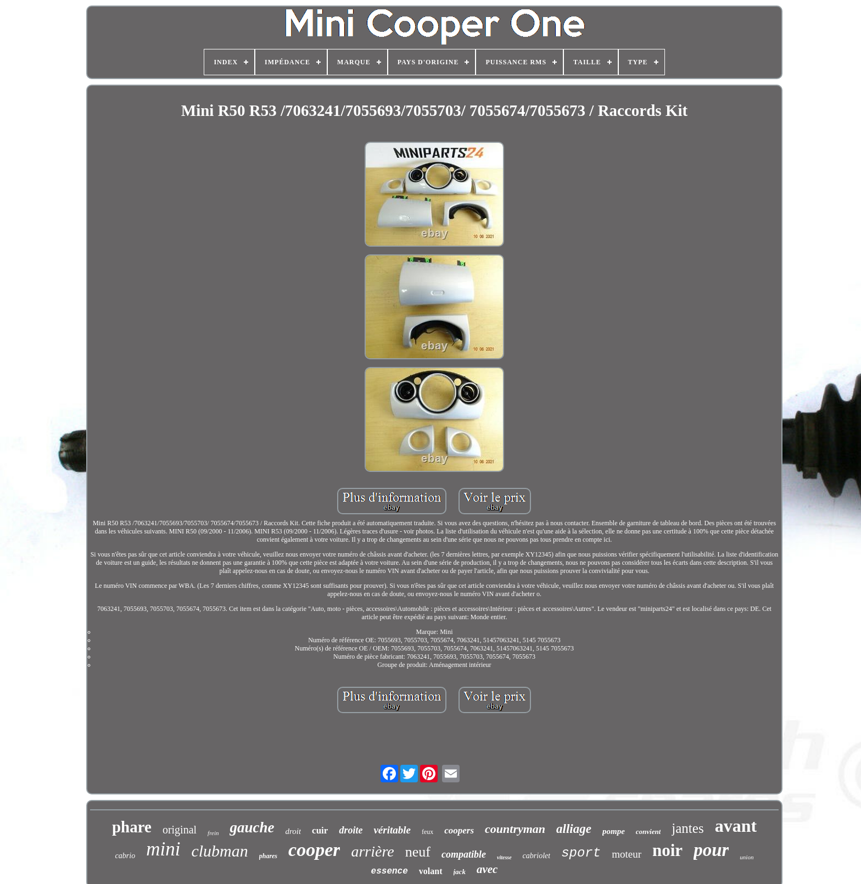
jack (460, 872)
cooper (314, 849)
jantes (687, 828)
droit (293, 831)
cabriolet (537, 856)
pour (711, 850)
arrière (372, 851)
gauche (252, 827)
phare (132, 827)
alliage (573, 829)
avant (736, 826)
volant (431, 871)
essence (389, 871)
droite (350, 830)
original (180, 830)
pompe (613, 831)
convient (648, 831)
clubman (219, 851)
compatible (463, 854)
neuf (418, 852)
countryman (515, 829)
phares (268, 856)
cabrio (125, 856)
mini (163, 849)
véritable (392, 830)
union (746, 857)
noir (667, 850)
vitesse (504, 857)
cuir (320, 830)
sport (581, 853)
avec (487, 869)
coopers (459, 830)
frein (213, 833)
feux (427, 832)
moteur (626, 854)
